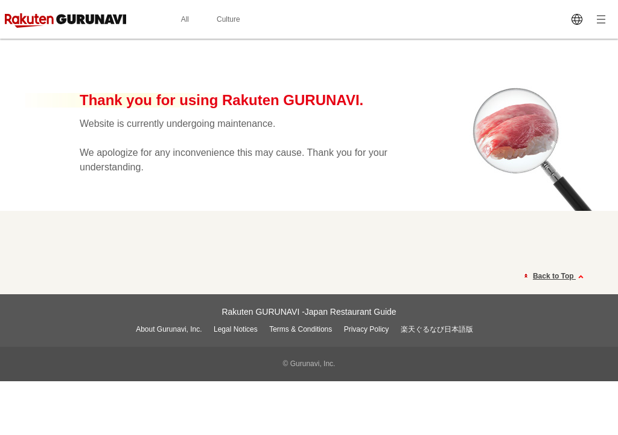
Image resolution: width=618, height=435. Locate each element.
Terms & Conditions (300, 329)
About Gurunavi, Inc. (169, 329)
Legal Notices (236, 329)
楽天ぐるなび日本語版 (437, 329)
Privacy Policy (366, 329)
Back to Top (560, 276)
